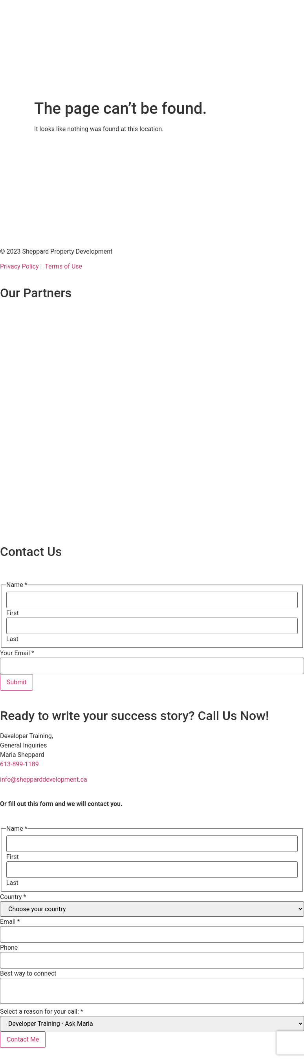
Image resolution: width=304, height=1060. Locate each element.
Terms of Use (63, 266)
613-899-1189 (19, 764)
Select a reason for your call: (41, 1012)
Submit (16, 682)
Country (13, 897)
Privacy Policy (19, 266)
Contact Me (23, 1039)
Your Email (17, 653)
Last (12, 639)
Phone (9, 948)
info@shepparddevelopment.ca (43, 779)
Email (10, 922)
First (12, 613)
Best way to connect (28, 973)
